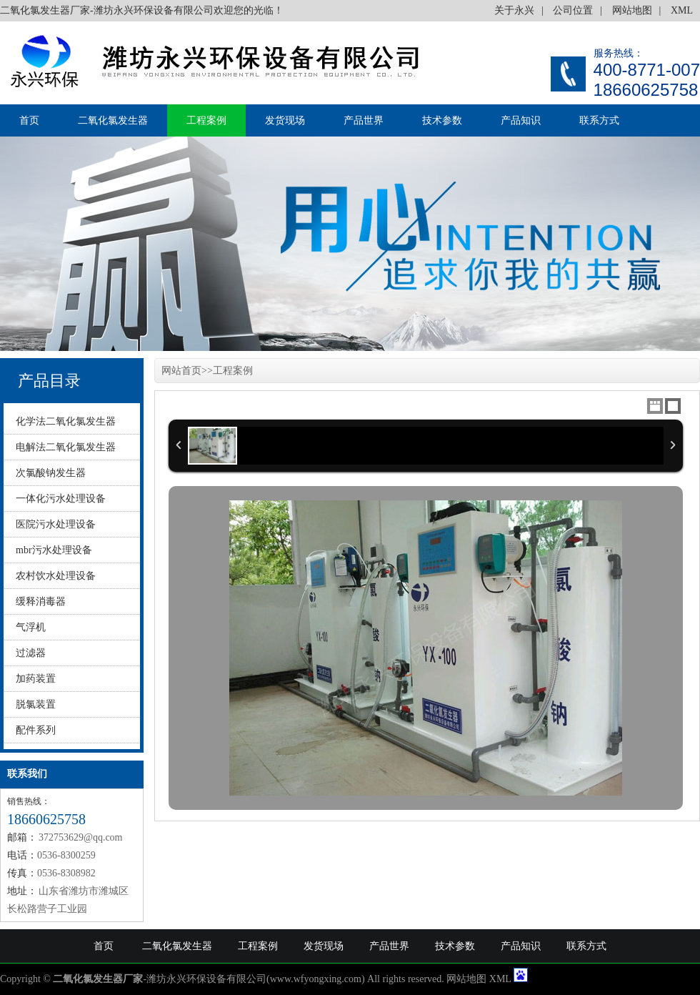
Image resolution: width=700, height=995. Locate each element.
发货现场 (285, 120)
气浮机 (31, 627)
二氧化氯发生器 (113, 120)
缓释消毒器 (41, 601)
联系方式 (599, 120)
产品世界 (364, 120)
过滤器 (31, 653)
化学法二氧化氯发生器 (66, 421)
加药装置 (36, 678)
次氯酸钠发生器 (51, 472)
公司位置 (573, 10)
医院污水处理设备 (56, 524)
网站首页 (181, 370)
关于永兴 (514, 10)
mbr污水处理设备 (54, 550)
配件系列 (36, 730)
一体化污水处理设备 (61, 498)
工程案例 (206, 120)
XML (682, 10)
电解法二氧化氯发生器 (66, 447)
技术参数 (442, 120)
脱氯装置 (36, 704)
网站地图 (632, 10)
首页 (29, 120)
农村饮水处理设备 (56, 575)
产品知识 (521, 120)
